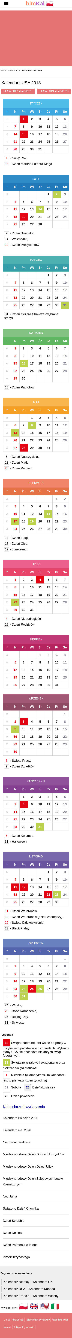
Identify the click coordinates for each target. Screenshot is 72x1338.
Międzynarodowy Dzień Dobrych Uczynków (33, 1154)
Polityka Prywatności (23, 1327)
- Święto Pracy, (17, 760)
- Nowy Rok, (15, 158)
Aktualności (17, 1319)
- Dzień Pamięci (18, 468)
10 (40, 126)
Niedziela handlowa (16, 1142)
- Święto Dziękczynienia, (24, 922)
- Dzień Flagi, (16, 538)
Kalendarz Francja (16, 1296)
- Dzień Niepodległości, (23, 619)
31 (40, 149)
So (65, 111)
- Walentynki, (16, 239)
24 (40, 141)
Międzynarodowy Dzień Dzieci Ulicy (28, 1166)
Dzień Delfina (12, 1233)
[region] (34, 38)
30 (32, 149)
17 (40, 134)
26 (56, 141)
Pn (24, 111)
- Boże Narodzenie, (20, 1011)
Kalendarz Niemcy (16, 1282)
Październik (36, 781)
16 (32, 134)
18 (48, 134)
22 (23, 141)
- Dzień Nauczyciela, (21, 457)
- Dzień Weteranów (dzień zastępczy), (33, 917)
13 (65, 126)
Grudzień (36, 943)
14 (15, 134)
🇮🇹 (55, 1306)
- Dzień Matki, (16, 462)
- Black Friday (16, 928)
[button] (6, 3)
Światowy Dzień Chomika (21, 1208)
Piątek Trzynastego (16, 1257)
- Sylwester (15, 1022)
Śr (40, 111)
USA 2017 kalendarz (16, 91)
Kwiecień (36, 332)
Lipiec (36, 564)
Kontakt (7, 1327)
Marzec (36, 259)
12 (56, 126)
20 (65, 134)
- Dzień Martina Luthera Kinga (28, 164)
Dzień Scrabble (13, 1220)
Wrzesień (36, 698)
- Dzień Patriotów (19, 387)
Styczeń (36, 103)
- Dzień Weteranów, (21, 911)
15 (23, 134)
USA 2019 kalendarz (55, 91)
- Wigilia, (13, 1005)
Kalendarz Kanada (42, 1289)
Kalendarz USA (14, 1289)
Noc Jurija (10, 1196)
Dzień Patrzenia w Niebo (20, 1245)
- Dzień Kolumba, (19, 836)
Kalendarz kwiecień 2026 (20, 1118)
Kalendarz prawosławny (37, 1319)
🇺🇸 (44, 1306)
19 (56, 134)
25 (48, 141)
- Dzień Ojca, (16, 543)
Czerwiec (35, 483)
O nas (7, 1319)
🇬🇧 (34, 1306)
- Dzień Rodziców (19, 624)
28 (15, 149)
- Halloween (15, 841)
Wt (32, 111)
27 (65, 141)
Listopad (36, 856)
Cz (48, 111)
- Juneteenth (16, 549)
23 (32, 141)
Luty (36, 178)
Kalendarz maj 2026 (17, 1130)
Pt (56, 111)
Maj (36, 402)
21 (15, 141)
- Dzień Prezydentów (21, 245)
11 (48, 126)
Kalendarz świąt (60, 1319)
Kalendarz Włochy (45, 1296)
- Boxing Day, (16, 1017)
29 (23, 149)
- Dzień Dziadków (19, 766)
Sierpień (36, 639)
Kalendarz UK (42, 1282)
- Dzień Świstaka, (19, 233)
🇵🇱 (39, 3)
